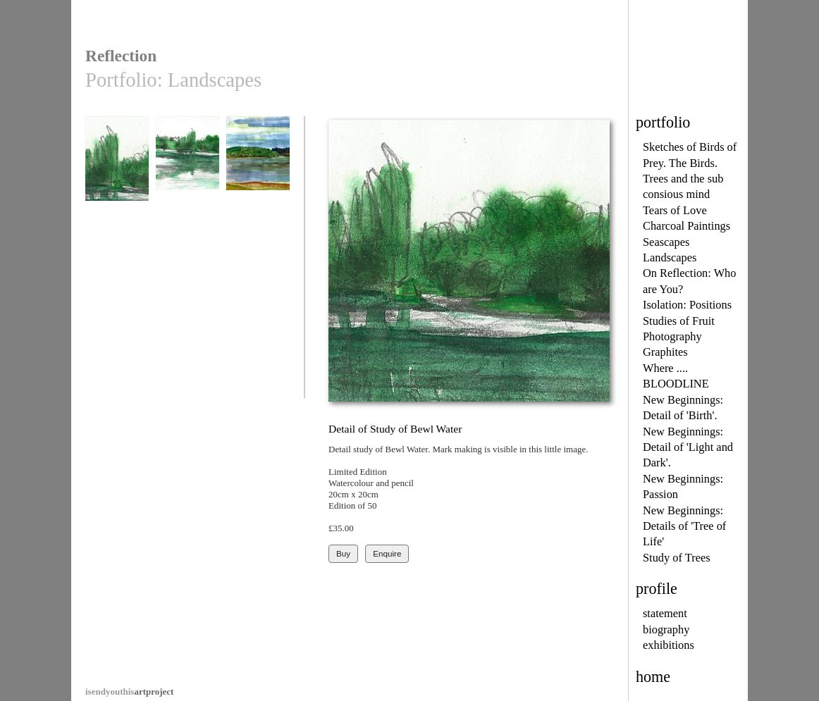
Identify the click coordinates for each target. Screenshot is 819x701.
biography (666, 629)
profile (656, 588)
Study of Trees (676, 557)
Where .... (665, 368)
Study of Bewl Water (187, 170)
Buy (343, 553)
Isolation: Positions (687, 304)
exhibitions (668, 645)
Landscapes (669, 257)
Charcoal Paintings (686, 225)
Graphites (665, 352)
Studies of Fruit (679, 321)
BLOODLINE (676, 383)
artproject (129, 691)
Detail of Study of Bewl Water (117, 170)
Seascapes (666, 242)
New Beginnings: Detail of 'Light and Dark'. (688, 447)
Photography (672, 336)
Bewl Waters (258, 165)
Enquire (387, 553)
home (653, 677)
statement (665, 613)
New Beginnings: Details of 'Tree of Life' (684, 526)
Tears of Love (675, 210)
